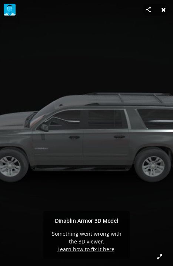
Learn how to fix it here (85, 249)
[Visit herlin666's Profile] (10, 10)
